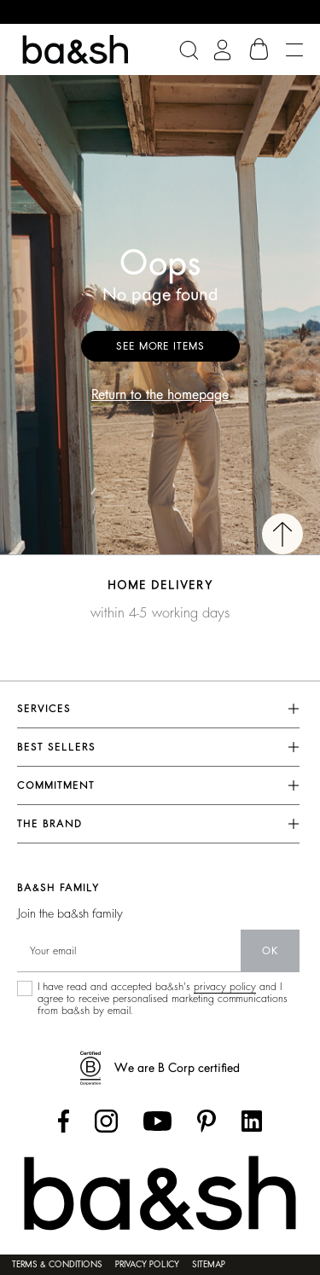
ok (270, 951)
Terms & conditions (57, 1265)
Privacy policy (147, 1265)
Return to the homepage (160, 395)
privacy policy (225, 987)
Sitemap (208, 1265)
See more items (160, 346)
